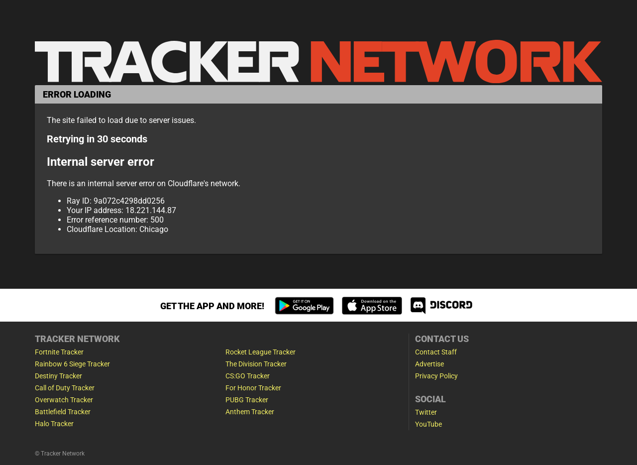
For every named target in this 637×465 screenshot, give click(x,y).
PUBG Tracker (246, 400)
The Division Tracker (256, 364)
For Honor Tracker (253, 388)
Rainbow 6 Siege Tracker (72, 364)
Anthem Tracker (249, 412)
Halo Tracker (54, 424)
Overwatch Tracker (64, 400)
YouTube (428, 424)
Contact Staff (436, 352)
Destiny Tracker (58, 376)
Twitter (426, 412)
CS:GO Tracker (247, 376)
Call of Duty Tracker (65, 388)
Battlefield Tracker (63, 412)
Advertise (429, 364)
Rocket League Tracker (260, 352)
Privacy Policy (436, 376)
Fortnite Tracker (59, 352)
